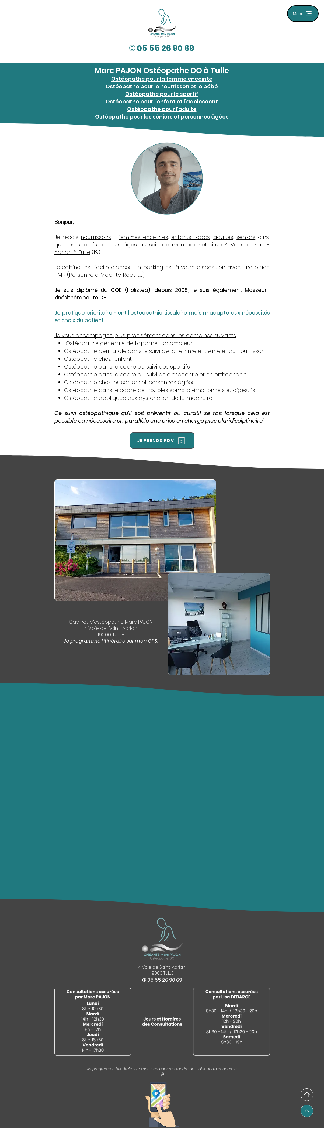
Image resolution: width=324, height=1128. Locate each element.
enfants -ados (190, 237)
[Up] (307, 1111)
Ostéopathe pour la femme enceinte (161, 79)
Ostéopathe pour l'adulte (162, 109)
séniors (245, 237)
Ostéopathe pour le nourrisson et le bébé (162, 86)
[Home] (307, 1094)
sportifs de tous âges (107, 244)
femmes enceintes (143, 237)
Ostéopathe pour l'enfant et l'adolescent (162, 101)
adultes (223, 237)
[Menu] (303, 13)
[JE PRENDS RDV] (162, 440)
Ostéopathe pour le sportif (161, 94)
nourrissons (96, 237)
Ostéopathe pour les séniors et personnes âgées (162, 116)
